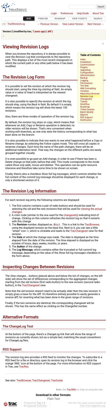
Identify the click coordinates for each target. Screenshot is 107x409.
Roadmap (60, 18)
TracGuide (57, 380)
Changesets (86, 98)
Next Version (94, 24)
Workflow (85, 104)
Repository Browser (90, 93)
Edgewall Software (37, 406)
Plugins (84, 67)
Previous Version (49, 24)
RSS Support (86, 117)
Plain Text (53, 399)
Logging (84, 80)
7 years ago (39, 31)
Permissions (86, 83)
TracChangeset (79, 231)
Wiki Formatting (88, 88)
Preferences (66, 13)
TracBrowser (91, 224)
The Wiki (84, 85)
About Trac (98, 13)
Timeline (43, 18)
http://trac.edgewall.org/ (93, 406)
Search (98, 18)
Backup (84, 77)
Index (83, 59)
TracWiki (71, 390)
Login (54, 13)
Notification (86, 120)
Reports (84, 114)
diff (49, 31)
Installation (85, 62)
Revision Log (86, 96)
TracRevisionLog (16, 24)
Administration (87, 75)
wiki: (4, 24)
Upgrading (85, 69)
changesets (70, 215)
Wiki (28, 18)
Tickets (83, 101)
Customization (87, 64)
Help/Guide (83, 13)
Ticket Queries (87, 109)
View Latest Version (72, 24)
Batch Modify (86, 112)
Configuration (87, 72)
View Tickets (79, 18)
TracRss (24, 366)
